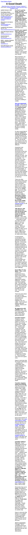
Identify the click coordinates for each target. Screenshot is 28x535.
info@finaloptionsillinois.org (6, 16)
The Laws (18, 6)
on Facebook (5, 25)
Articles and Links (20, 7)
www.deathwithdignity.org (6, 34)
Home (16, 8)
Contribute (12, 8)
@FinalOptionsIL (7, 17)
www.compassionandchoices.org (8, 29)
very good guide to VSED (21, 419)
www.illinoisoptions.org (5, 24)
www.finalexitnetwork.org (6, 38)
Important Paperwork (11, 7)
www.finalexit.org (4, 43)
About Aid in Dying (6, 6)
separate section (19, 203)
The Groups (12, 6)
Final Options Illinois (6, 1)
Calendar (23, 6)
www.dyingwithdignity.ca (6, 46)
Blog (26, 7)
